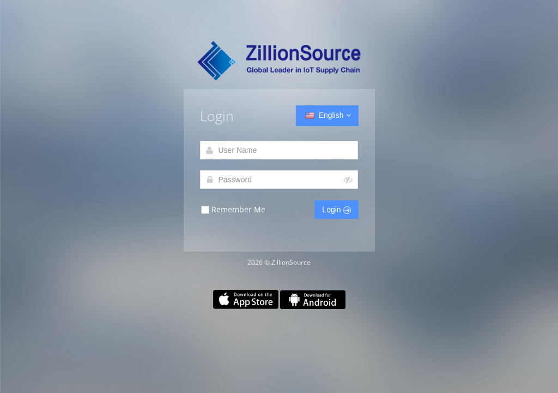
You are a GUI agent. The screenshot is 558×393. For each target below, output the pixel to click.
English (327, 115)
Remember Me (232, 209)
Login (336, 209)
